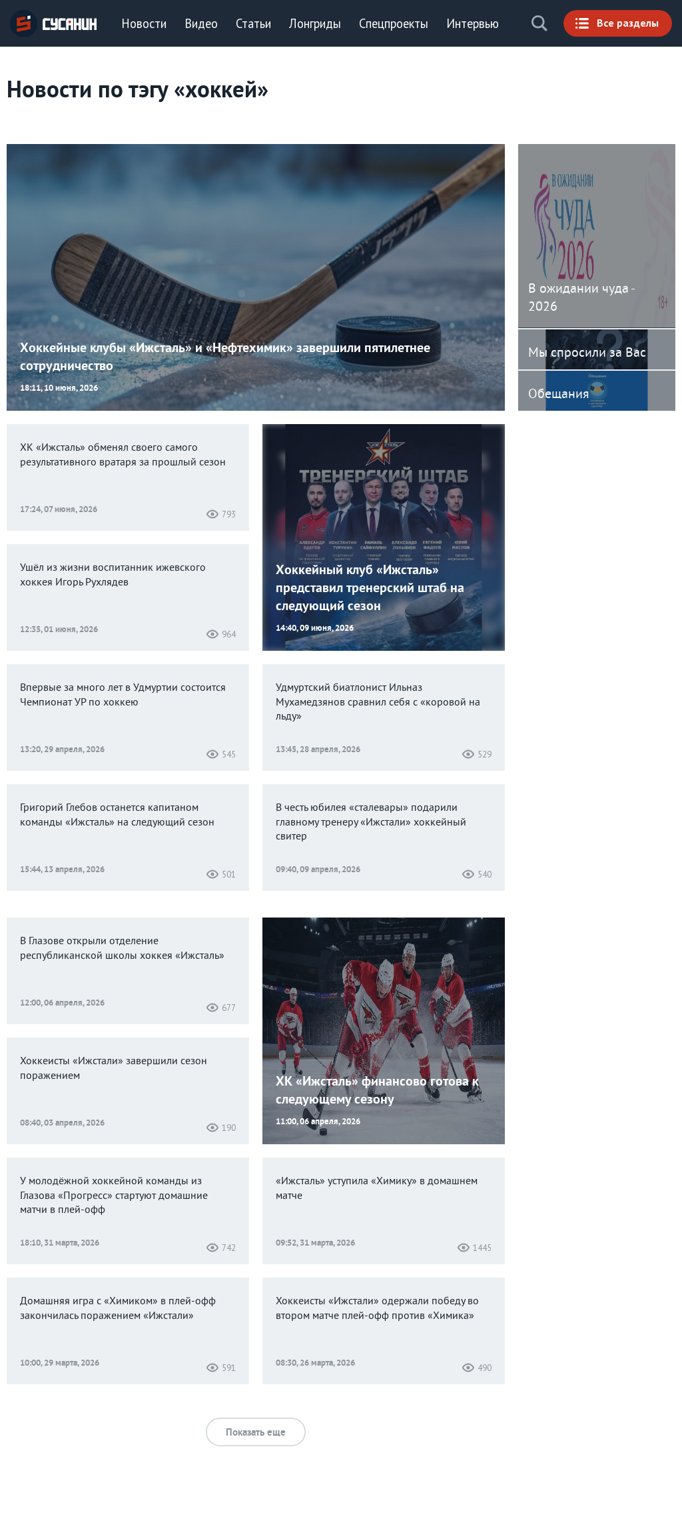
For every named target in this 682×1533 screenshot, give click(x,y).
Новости (144, 23)
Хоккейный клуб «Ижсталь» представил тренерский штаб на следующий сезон (370, 587)
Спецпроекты (393, 23)
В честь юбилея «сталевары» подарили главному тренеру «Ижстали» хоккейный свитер (371, 823)
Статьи (253, 23)
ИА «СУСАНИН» (53, 23)
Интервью (472, 23)
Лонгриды (315, 23)
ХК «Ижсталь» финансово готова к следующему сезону (377, 1090)
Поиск (539, 23)
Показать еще (256, 1432)
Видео (201, 23)
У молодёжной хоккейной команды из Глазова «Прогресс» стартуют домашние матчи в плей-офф (114, 1196)
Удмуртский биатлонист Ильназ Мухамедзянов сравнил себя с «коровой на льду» (378, 702)
